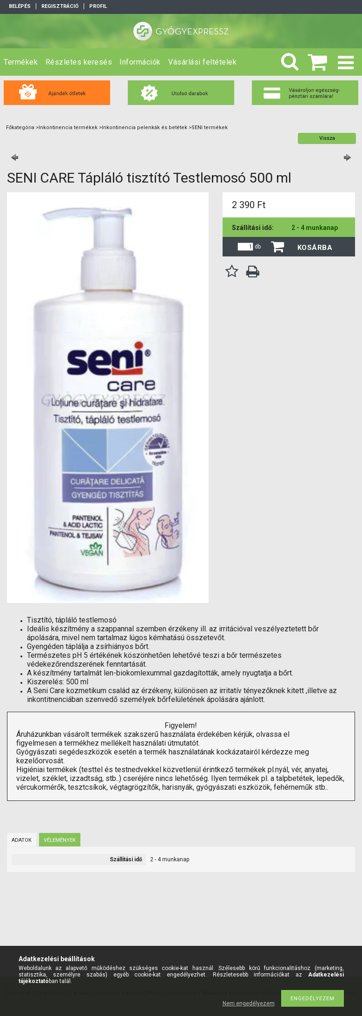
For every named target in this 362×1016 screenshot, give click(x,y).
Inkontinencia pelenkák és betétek (144, 128)
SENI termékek (209, 128)
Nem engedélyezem (249, 1003)
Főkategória (20, 128)
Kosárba (315, 247)
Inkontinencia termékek (68, 128)
